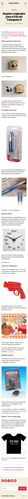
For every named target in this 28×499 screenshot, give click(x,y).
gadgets (14, 9)
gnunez (11, 23)
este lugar (7, 458)
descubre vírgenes (14, 413)
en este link (10, 352)
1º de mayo (4, 38)
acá (8, 210)
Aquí (3, 409)
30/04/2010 (20, 23)
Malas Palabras (14, 3)
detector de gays (21, 411)
